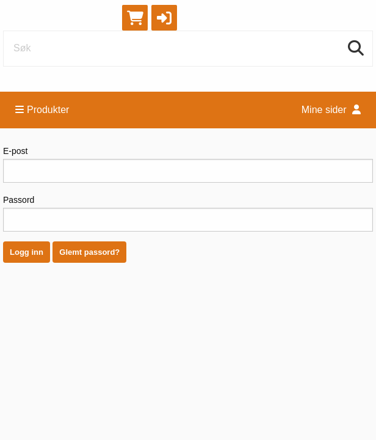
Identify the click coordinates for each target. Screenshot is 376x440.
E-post (188, 164)
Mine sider (331, 110)
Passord (188, 213)
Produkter (42, 110)
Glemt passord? (89, 252)
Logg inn (26, 252)
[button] (164, 18)
